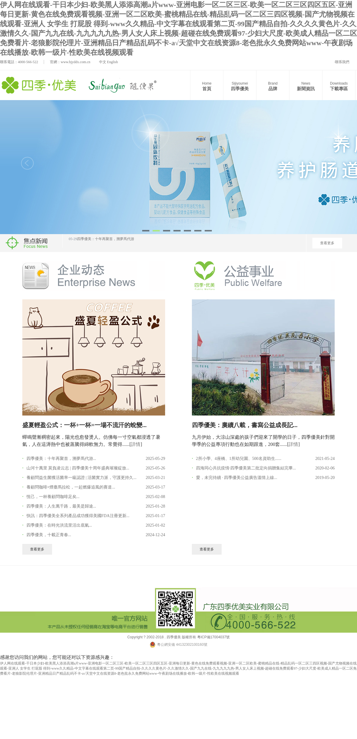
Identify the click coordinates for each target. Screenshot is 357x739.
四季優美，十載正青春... (48, 535)
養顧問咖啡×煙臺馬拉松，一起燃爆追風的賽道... (70, 487)
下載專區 (338, 86)
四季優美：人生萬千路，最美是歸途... (61, 506)
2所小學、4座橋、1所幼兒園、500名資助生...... (238, 458)
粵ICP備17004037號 (213, 637)
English (112, 62)
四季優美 (239, 86)
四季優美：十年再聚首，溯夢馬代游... (61, 458)
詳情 (135, 444)
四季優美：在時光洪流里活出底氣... (59, 525)
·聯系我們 (341, 62)
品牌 (272, 86)
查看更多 (327, 243)
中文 (102, 62)
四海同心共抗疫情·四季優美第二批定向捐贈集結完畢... (246, 468)
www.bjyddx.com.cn (75, 62)
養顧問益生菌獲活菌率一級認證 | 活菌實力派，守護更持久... (81, 477)
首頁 (206, 86)
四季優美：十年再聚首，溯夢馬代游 (105, 242)
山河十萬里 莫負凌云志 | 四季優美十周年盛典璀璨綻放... (77, 468)
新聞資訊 (305, 86)
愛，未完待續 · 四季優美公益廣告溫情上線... (236, 477)
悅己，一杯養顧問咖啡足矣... (53, 496)
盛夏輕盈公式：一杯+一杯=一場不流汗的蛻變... (84, 425)
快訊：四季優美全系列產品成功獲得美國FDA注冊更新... (78, 516)
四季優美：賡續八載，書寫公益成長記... (245, 425)
